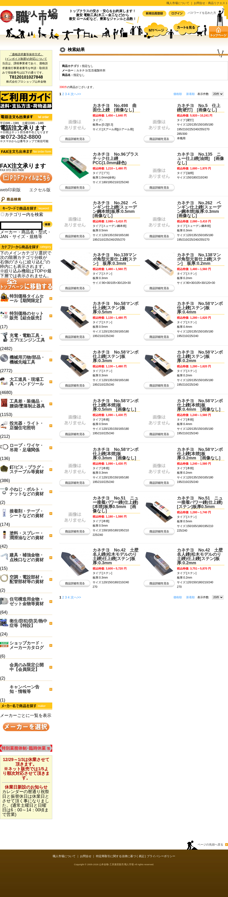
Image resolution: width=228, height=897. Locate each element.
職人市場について (177, 3)
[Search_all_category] (2, 214)
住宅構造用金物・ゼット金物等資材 (27, 601)
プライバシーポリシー (161, 856)
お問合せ (85, 856)
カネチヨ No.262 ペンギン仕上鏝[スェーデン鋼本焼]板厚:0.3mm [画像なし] (200, 209)
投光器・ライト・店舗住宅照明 (27, 425)
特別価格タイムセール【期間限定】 (27, 298)
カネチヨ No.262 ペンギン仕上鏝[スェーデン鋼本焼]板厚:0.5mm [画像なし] (116, 209)
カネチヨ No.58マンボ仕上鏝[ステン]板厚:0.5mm (115, 307)
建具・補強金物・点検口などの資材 (27, 557)
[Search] (21, 225)
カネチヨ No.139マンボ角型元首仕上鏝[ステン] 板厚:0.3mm (115, 259)
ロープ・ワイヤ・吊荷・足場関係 (27, 447)
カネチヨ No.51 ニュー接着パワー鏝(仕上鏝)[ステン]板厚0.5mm (200, 502)
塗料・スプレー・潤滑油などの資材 (27, 535)
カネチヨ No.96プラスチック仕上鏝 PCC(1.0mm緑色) (115, 158)
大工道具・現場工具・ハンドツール (27, 381)
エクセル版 (40, 189)
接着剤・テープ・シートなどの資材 (27, 513)
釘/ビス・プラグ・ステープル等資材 (27, 469)
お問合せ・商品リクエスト (211, 3)
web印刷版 (10, 189)
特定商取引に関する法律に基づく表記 (120, 856)
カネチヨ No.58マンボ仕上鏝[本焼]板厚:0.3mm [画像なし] (115, 453)
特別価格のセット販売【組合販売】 (27, 315)
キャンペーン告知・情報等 (24, 689)
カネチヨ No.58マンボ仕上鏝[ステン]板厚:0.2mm (200, 356)
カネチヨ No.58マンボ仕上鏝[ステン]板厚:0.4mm (200, 307)
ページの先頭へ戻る (210, 844)
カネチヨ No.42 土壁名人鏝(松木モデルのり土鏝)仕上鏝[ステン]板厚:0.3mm (115, 556)
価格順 (177, 94)
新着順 (190, 94)
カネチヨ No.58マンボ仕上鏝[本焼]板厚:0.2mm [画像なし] (200, 453)
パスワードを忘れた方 (202, 12)
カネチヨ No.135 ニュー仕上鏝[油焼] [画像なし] (200, 158)
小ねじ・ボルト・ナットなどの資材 (27, 491)
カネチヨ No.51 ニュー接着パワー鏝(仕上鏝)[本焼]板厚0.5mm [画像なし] (115, 504)
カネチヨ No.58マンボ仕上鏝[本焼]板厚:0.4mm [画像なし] (200, 405)
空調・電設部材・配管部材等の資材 (27, 579)
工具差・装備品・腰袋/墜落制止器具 (27, 403)
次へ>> (76, 94)
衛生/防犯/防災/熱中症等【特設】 (28, 623)
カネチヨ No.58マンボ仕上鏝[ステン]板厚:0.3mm (115, 356)
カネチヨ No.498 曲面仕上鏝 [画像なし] (115, 107)
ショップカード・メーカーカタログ (27, 645)
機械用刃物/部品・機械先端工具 (27, 359)
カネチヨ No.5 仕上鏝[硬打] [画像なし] (198, 107)
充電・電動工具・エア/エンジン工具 (27, 337)
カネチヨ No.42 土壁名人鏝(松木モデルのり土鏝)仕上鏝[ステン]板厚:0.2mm (200, 556)
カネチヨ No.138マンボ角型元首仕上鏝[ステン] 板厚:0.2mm (199, 259)
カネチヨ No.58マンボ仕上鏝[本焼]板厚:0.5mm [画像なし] (115, 405)
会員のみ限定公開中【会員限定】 (27, 667)
